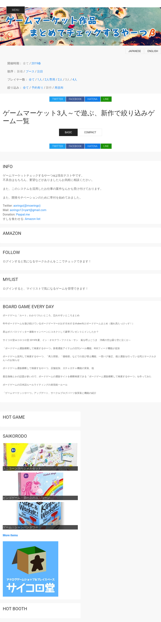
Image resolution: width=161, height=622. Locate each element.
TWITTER (57, 99)
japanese (134, 51)
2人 (60, 79)
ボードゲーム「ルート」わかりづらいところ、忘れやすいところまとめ (41, 315)
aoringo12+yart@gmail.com (28, 210)
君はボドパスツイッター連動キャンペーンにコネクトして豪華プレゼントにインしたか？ (51, 331)
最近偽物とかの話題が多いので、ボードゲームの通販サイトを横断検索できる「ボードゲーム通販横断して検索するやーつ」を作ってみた (77, 376)
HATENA (93, 99)
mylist (10, 279)
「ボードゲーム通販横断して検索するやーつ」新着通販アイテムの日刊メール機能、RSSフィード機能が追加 (61, 348)
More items (10, 535)
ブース (30, 71)
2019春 (36, 63)
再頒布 (59, 87)
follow (11, 252)
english (153, 51)
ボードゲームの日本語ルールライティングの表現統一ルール (35, 384)
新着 (20, 71)
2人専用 (50, 79)
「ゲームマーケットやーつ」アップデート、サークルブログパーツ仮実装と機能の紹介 (49, 393)
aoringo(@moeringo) (26, 205)
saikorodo (15, 436)
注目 (40, 71)
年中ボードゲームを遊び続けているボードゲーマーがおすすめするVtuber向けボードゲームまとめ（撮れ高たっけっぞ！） (68, 323)
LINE (106, 99)
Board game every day (28, 306)
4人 (74, 79)
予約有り (37, 87)
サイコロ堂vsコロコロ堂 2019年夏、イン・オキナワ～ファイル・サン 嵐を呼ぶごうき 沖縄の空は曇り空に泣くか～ (67, 340)
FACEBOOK (75, 99)
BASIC (68, 132)
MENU (15, 9)
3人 (67, 79)
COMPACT (90, 132)
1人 (39, 79)
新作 (49, 87)
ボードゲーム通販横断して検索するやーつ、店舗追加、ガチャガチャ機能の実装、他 (48, 368)
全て (26, 63)
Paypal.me (23, 214)
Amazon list (32, 219)
